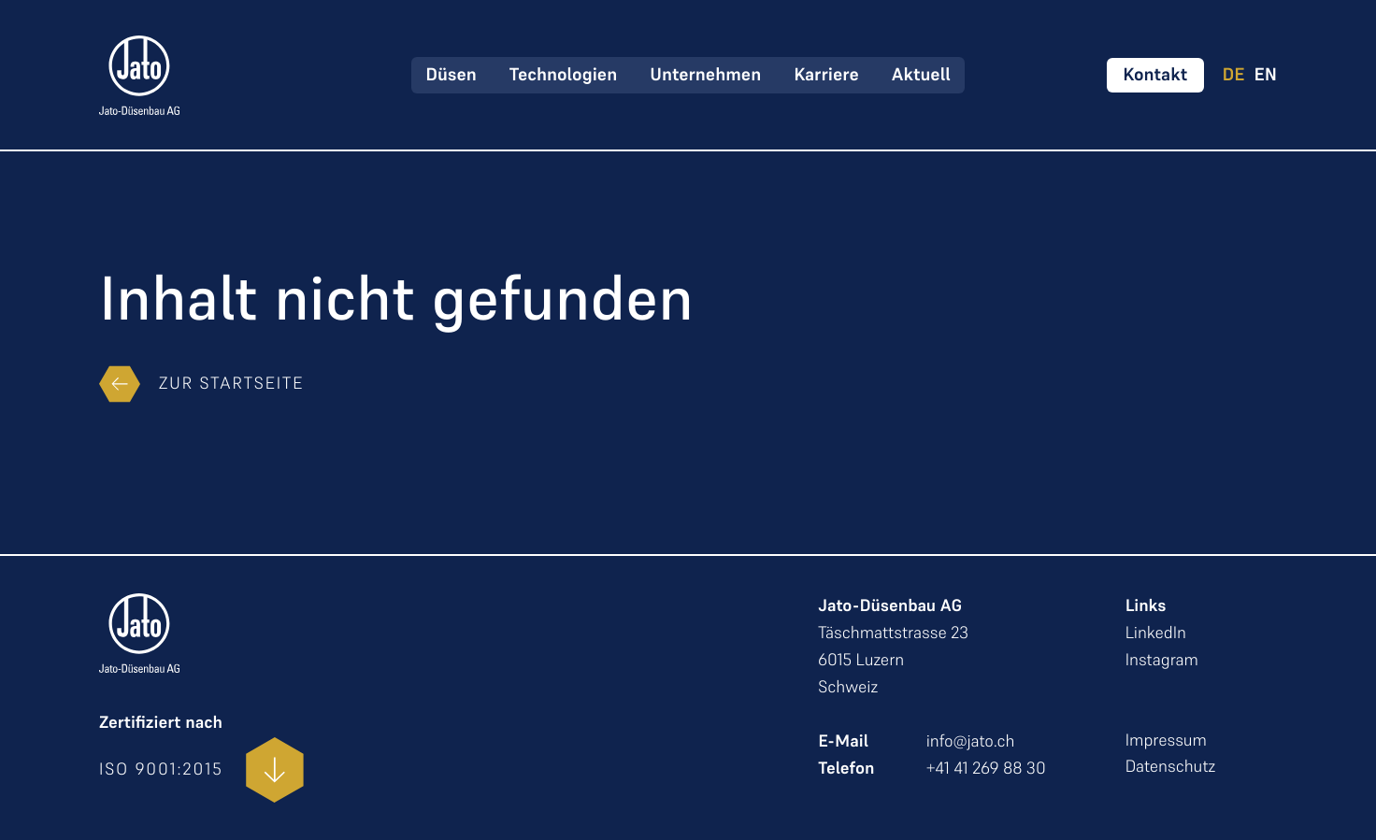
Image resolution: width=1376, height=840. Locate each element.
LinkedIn (1155, 633)
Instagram (1161, 660)
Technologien (563, 75)
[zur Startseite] (139, 75)
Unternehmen (705, 75)
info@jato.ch (970, 741)
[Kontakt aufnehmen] (1155, 75)
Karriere (826, 75)
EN (1265, 75)
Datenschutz (1170, 766)
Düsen (451, 75)
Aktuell (921, 75)
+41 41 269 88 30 (986, 768)
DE (1234, 75)
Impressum (1166, 740)
